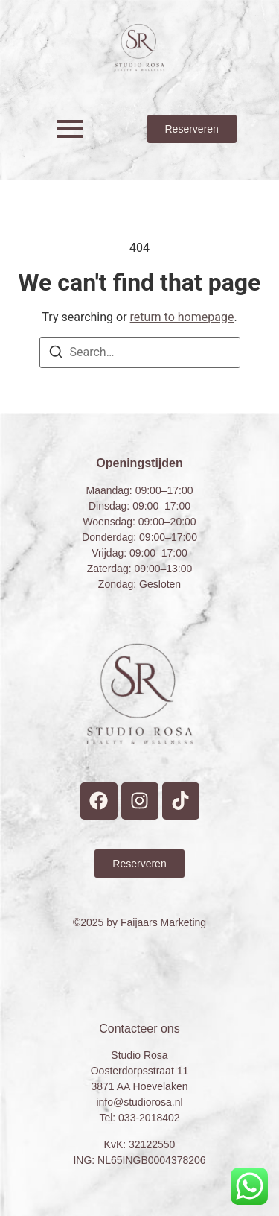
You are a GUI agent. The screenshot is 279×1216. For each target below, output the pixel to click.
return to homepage (182, 317)
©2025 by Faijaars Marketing (139, 922)
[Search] (55, 354)
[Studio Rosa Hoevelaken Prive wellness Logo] (139, 47)
